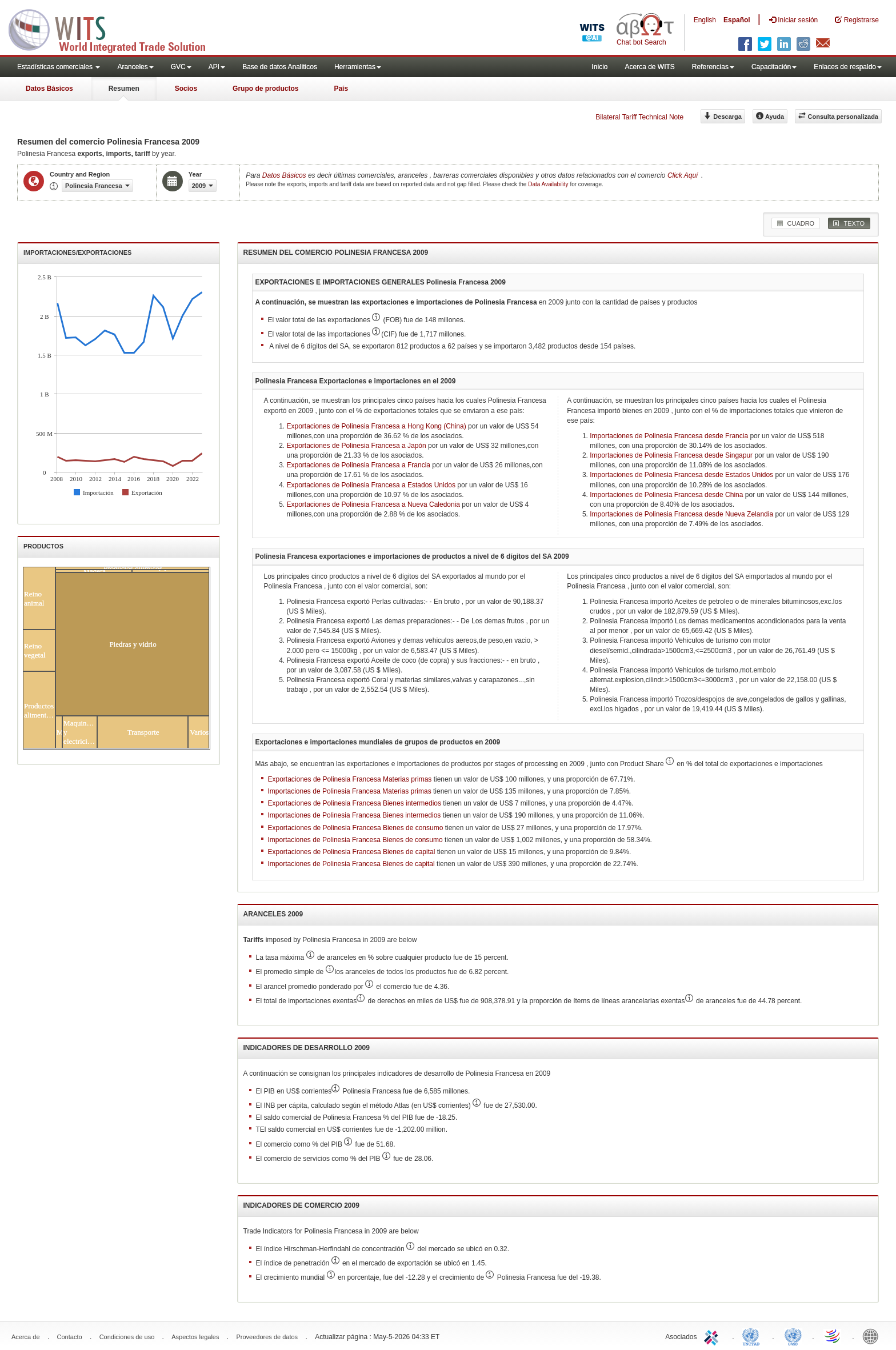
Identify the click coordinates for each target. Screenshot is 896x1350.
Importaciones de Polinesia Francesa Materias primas (349, 791)
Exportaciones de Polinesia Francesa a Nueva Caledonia (374, 504)
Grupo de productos (265, 89)
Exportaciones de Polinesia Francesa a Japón (356, 446)
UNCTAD (753, 1335)
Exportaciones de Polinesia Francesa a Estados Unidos (371, 485)
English (705, 20)
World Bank (873, 1335)
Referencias (713, 67)
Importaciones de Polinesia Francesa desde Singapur (671, 455)
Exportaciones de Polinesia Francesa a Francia (358, 465)
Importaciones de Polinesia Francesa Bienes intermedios (354, 815)
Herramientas (357, 67)
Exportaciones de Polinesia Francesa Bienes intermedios (355, 803)
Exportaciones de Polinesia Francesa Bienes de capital (351, 852)
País (341, 89)
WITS (114, 28)
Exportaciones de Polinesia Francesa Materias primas (350, 779)
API (217, 67)
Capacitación (774, 67)
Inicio (599, 67)
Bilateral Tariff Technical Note (639, 117)
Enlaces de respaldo (848, 67)
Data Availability (549, 184)
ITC (713, 1335)
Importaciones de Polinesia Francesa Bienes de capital (351, 864)
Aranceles (135, 67)
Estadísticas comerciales (58, 67)
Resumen (124, 89)
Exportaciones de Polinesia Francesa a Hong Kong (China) (376, 426)
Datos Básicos (49, 89)
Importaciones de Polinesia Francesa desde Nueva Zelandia (681, 514)
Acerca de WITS (649, 67)
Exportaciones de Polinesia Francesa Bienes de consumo (355, 828)
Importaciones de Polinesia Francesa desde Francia (669, 436)
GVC (181, 67)
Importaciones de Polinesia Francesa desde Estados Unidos (681, 475)
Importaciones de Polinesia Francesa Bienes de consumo (355, 840)
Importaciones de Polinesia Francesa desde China (666, 495)
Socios (186, 89)
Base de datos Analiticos (279, 67)
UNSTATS (793, 1335)
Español (736, 20)
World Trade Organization (833, 1335)
